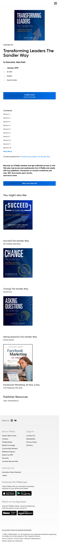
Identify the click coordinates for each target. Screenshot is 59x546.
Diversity (5, 458)
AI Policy (29, 445)
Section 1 (6, 114)
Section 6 (7, 133)
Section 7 (6, 136)
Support (30, 431)
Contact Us (30, 436)
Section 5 (7, 129)
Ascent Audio (12, 80)
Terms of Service (7, 538)
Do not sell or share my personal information (16, 530)
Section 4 (7, 125)
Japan (4, 475)
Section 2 (6, 118)
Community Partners (10, 448)
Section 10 (7, 148)
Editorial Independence (32, 538)
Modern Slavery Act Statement (12, 541)
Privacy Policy (31, 442)
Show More (7, 151)
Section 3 (7, 122)
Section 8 (7, 140)
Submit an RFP (7, 455)
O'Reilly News (7, 442)
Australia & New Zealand (11, 472)
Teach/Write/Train (9, 436)
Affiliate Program (8, 452)
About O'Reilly (8, 431)
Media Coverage (8, 445)
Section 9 (7, 144)
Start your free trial (29, 183)
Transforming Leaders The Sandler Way (35, 157)
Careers (5, 439)
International (8, 468)
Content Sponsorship (10, 461)
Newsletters (30, 439)
